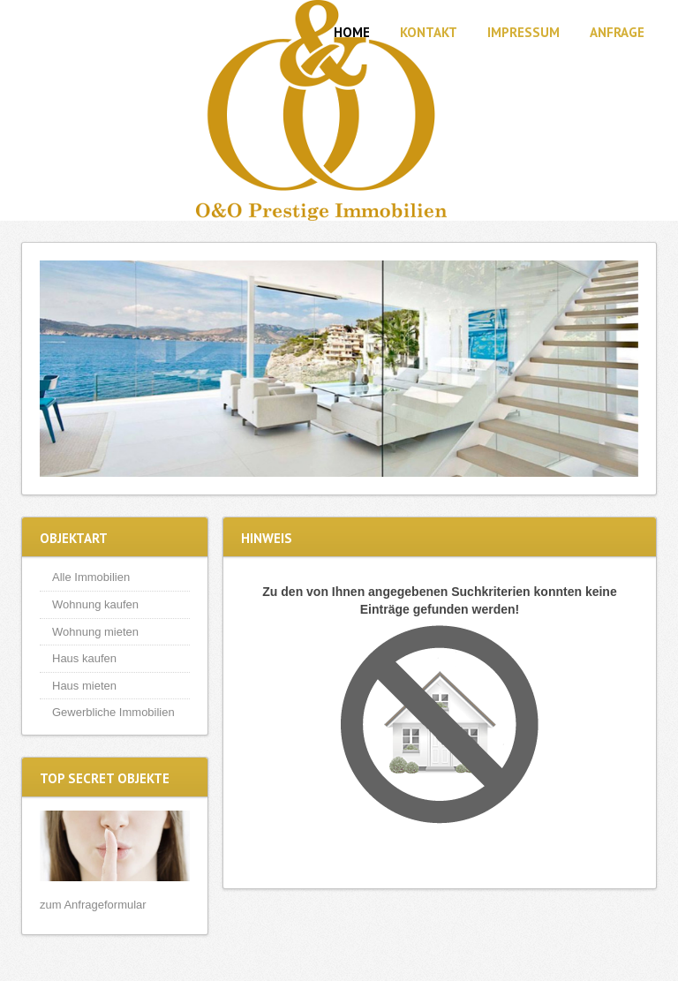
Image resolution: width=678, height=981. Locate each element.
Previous (57, 369)
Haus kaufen (84, 658)
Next (620, 369)
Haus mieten (84, 685)
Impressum (523, 32)
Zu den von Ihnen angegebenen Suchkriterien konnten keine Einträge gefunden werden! (439, 600)
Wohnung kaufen (95, 604)
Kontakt (428, 32)
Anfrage (617, 32)
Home (352, 32)
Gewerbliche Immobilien (113, 712)
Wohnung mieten (95, 631)
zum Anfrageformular (93, 904)
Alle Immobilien (91, 577)
